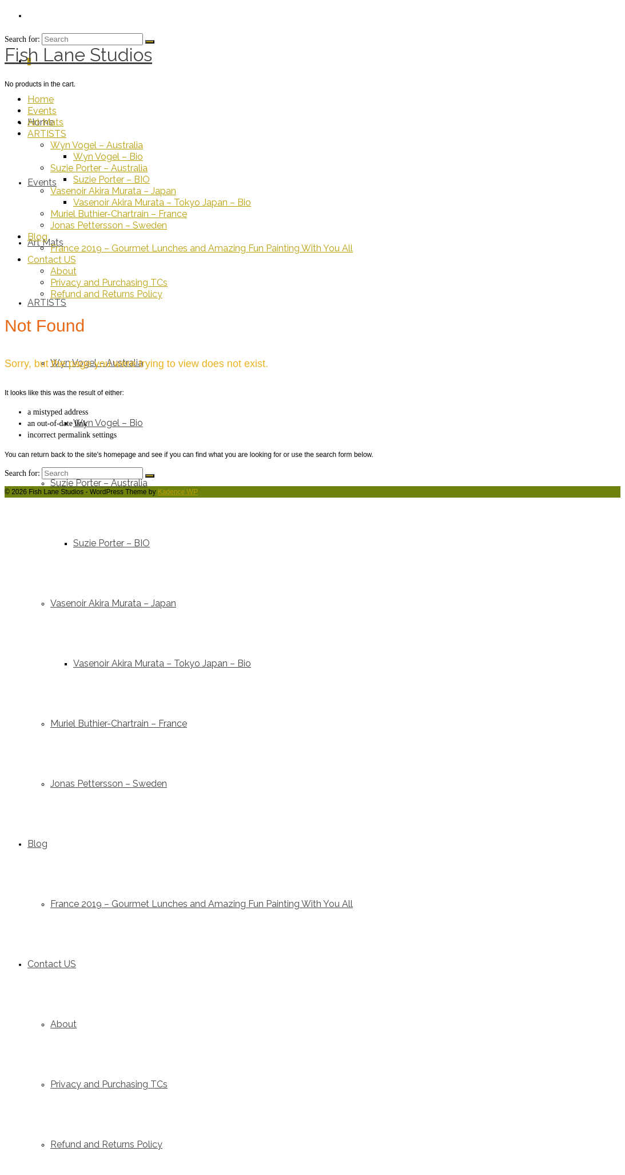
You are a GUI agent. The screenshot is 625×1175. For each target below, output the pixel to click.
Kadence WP (178, 492)
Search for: (22, 473)
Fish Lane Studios (78, 54)
